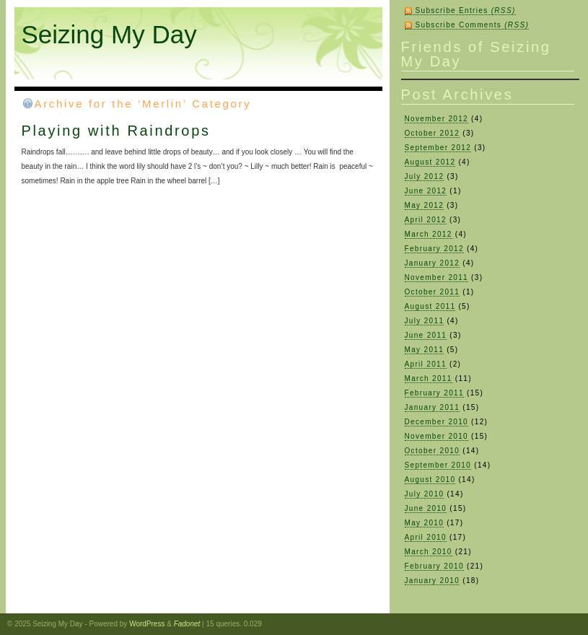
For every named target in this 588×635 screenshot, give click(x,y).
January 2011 (432, 407)
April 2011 (426, 364)
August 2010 (430, 479)
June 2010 (426, 508)
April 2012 (426, 220)
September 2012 (438, 148)
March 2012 (428, 234)
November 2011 (437, 277)
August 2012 (430, 162)
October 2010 (432, 451)
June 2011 (426, 335)
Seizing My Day (109, 34)
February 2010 (434, 566)
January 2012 (432, 263)
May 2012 (424, 205)
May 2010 (424, 523)
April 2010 (426, 537)
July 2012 (424, 176)
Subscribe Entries (466, 10)
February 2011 (434, 393)
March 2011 (428, 378)
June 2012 (426, 191)
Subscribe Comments (473, 25)
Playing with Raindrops (116, 131)
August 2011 (430, 306)
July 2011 (424, 321)
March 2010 (428, 552)
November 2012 (437, 119)
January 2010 (432, 580)
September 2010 (438, 465)
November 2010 (437, 436)
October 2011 (432, 292)
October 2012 (432, 133)
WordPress (146, 624)
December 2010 (437, 422)
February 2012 (434, 249)
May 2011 (424, 350)
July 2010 (424, 494)
